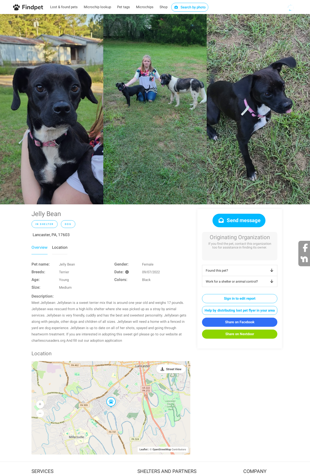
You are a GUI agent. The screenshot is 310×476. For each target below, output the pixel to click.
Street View (173, 369)
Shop (163, 7)
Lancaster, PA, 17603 (51, 234)
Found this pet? (240, 270)
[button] (107, 397)
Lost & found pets (64, 7)
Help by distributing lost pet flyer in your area (240, 310)
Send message (239, 220)
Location (59, 247)
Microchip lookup (97, 7)
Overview (39, 247)
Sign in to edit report (239, 298)
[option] (51, 109)
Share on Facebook (239, 322)
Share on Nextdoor (239, 334)
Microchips (144, 7)
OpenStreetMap (162, 449)
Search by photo (190, 7)
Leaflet (143, 449)
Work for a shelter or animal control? (240, 281)
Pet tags (123, 7)
